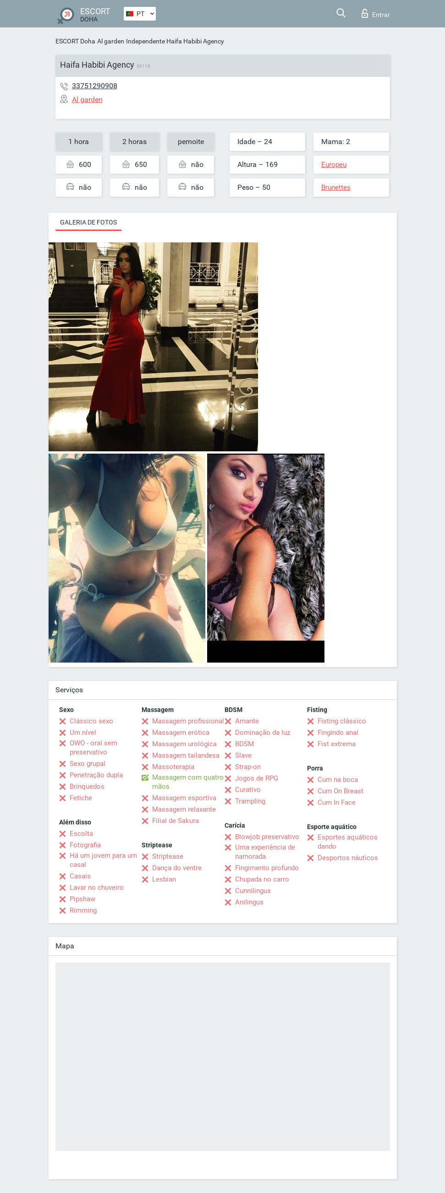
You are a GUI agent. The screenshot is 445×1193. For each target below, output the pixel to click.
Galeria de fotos (88, 222)
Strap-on (248, 767)
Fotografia (85, 845)
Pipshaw (82, 899)
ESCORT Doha (75, 41)
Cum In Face (337, 802)
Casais (80, 876)
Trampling (250, 801)
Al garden (110, 41)
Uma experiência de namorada (265, 852)
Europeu (333, 164)
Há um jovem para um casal (103, 860)
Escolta (81, 833)
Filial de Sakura (175, 821)
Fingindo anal (338, 732)
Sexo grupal (87, 764)
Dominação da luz (262, 732)
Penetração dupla (96, 775)
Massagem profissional (188, 721)
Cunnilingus (253, 891)
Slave (243, 755)
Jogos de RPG (256, 778)
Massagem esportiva (184, 798)
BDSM (244, 744)
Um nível (83, 732)
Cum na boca (338, 780)
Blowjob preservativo (267, 837)
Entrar (376, 13)
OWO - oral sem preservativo (93, 747)
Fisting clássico (342, 721)
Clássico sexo (91, 721)
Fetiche (81, 798)
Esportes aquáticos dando (348, 842)
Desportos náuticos (348, 858)
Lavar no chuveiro (97, 887)
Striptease (167, 856)
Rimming (83, 910)
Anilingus (249, 902)
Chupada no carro (262, 879)
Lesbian (164, 879)
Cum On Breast (340, 791)
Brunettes (336, 187)
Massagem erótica (180, 732)
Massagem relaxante (184, 809)
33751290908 (94, 85)
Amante (247, 721)
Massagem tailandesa (186, 755)
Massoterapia (173, 767)
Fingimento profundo (267, 868)
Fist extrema (337, 744)
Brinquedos (87, 786)
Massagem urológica (184, 744)
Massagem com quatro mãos (188, 782)
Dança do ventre (177, 868)
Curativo (248, 790)
